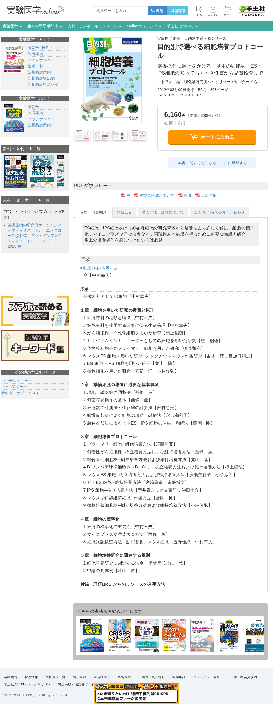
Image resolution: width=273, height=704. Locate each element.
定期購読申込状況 (43, 84)
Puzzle (50, 48)
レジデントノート (16, 380)
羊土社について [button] (182, 26)
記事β (178, 11)
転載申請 (179, 677)
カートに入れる (212, 137)
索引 (188, 195)
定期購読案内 (39, 72)
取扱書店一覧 (55, 677)
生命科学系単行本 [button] (44, 26)
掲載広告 (124, 212)
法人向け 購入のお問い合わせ (219, 212)
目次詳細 (208, 195)
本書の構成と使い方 (157, 195)
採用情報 (31, 677)
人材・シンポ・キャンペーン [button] (94, 26)
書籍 (157, 11)
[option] (15, 171)
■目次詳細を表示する (98, 268)
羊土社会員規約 (245, 677)
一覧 (35, 149)
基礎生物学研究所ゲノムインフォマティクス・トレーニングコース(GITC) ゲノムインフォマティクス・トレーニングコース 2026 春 (35, 235)
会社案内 (10, 677)
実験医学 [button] (12, 26)
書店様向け (102, 677)
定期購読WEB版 (42, 78)
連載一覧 (35, 66)
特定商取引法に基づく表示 (78, 684)
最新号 (33, 48)
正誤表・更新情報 (152, 677)
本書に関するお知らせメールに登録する (212, 163)
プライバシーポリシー (209, 677)
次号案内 (35, 54)
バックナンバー (41, 60)
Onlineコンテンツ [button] (144, 26)
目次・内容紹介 (93, 212)
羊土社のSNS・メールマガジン (27, 684)
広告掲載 (124, 677)
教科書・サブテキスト (20, 393)
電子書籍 (79, 677)
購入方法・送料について (163, 212)
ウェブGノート (14, 387)
